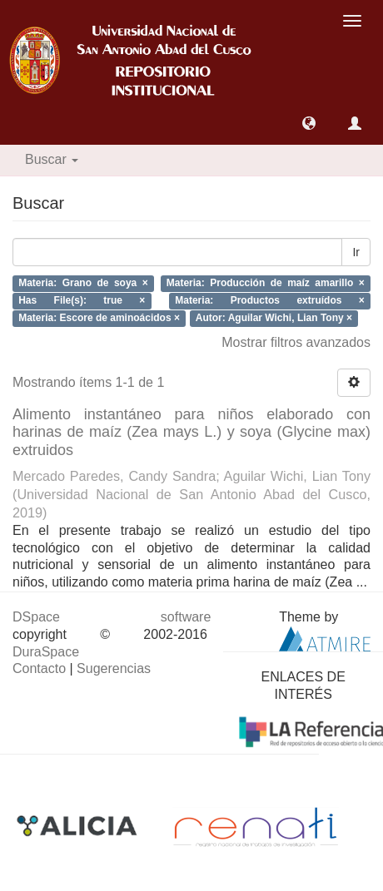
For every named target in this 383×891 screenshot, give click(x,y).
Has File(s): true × (81, 300)
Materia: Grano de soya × (83, 284)
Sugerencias (114, 668)
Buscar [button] (51, 159)
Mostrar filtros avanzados (296, 342)
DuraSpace (45, 652)
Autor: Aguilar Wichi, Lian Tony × (274, 318)
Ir (356, 252)
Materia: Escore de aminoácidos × (99, 318)
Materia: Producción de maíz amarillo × (266, 284)
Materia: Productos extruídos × (270, 300)
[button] (309, 123)
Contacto (39, 668)
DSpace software (111, 617)
